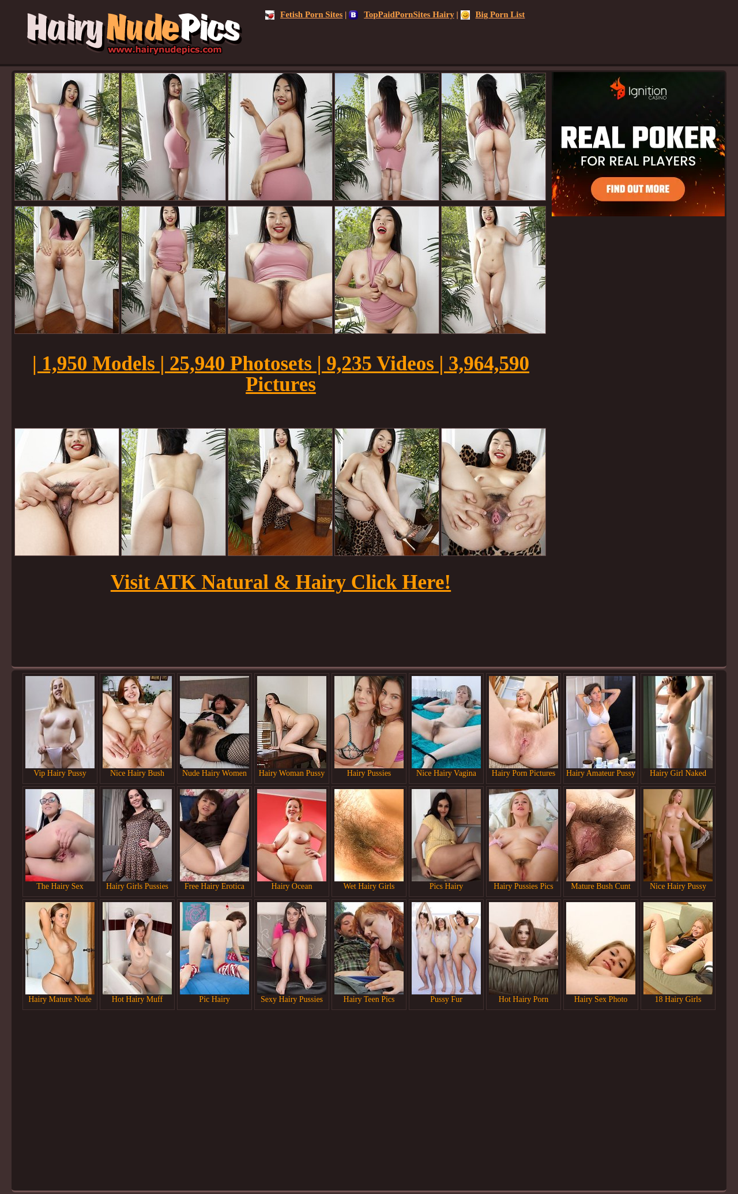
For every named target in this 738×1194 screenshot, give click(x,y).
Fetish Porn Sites (303, 14)
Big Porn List (493, 14)
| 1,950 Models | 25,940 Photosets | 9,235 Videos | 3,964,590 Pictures (280, 374)
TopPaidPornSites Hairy (401, 14)
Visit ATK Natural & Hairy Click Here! (281, 582)
